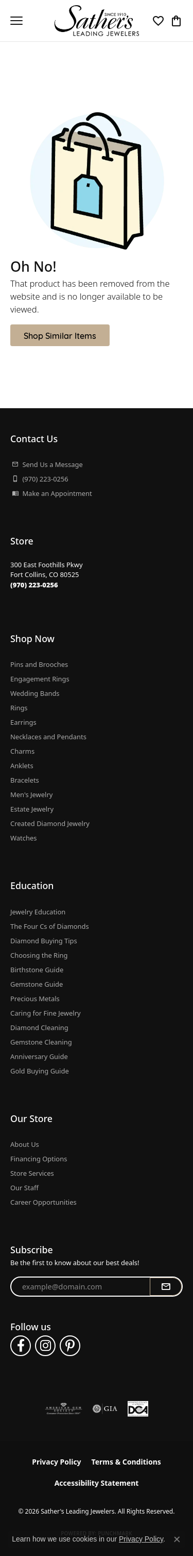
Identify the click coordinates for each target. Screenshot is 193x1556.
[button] (158, 20)
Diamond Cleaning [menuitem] (39, 1027)
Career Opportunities (43, 1202)
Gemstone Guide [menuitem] (36, 984)
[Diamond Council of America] (138, 1409)
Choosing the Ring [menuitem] (38, 955)
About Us (24, 1144)
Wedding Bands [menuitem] (35, 693)
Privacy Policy (56, 1462)
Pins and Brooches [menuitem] (39, 664)
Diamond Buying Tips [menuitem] (43, 940)
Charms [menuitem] (22, 751)
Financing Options (38, 1158)
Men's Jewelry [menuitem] (31, 794)
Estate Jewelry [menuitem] (32, 809)
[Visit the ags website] (64, 1409)
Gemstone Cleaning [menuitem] (41, 1042)
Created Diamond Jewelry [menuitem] (50, 823)
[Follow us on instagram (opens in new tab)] (45, 1345)
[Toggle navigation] (16, 20)
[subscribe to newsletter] (166, 1287)
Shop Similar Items (60, 335)
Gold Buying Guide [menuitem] (39, 1071)
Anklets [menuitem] (21, 765)
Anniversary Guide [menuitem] (39, 1056)
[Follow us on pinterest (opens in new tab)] (70, 1345)
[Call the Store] (34, 584)
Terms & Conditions (126, 1462)
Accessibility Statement (97, 1483)
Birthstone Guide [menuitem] (36, 969)
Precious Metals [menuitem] (35, 998)
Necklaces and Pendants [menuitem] (48, 736)
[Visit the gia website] (105, 1409)
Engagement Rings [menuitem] (39, 678)
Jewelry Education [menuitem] (37, 911)
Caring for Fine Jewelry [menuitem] (45, 1013)
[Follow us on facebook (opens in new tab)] (20, 1345)
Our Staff (24, 1187)
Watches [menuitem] (23, 838)
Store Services (32, 1173)
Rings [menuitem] (19, 707)
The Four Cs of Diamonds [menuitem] (49, 926)
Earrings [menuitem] (23, 722)
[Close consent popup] (177, 1539)
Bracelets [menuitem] (24, 780)
